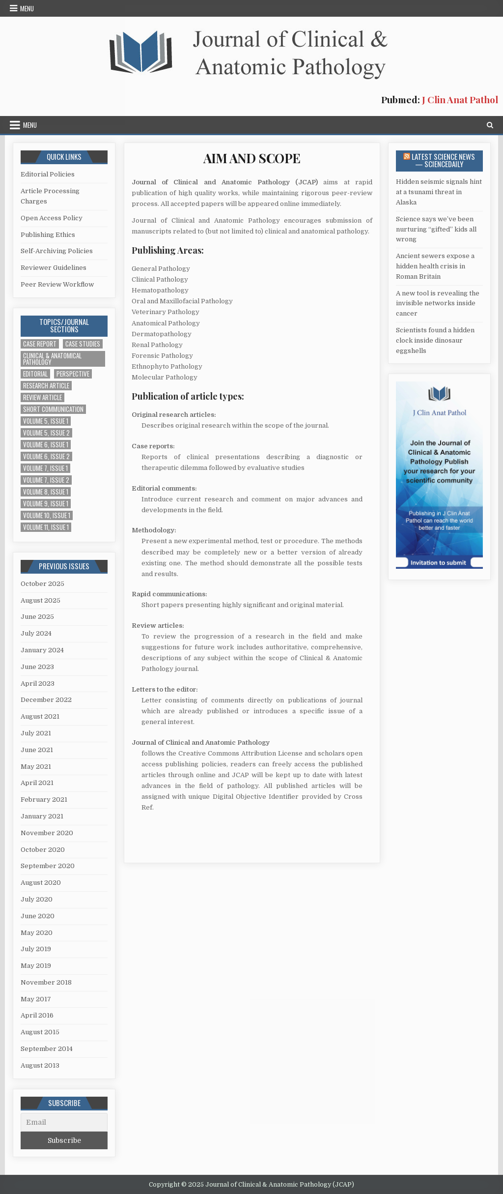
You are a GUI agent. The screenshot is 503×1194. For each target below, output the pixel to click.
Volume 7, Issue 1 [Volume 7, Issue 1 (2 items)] (45, 468)
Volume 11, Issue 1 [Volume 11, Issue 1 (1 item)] (46, 527)
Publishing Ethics (48, 234)
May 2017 (36, 999)
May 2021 (36, 766)
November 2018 (46, 982)
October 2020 (43, 849)
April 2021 (37, 782)
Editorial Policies (48, 174)
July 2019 (36, 949)
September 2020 (48, 866)
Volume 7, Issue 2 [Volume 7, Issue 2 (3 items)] (46, 480)
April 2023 (38, 683)
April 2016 (37, 1015)
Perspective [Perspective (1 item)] (72, 374)
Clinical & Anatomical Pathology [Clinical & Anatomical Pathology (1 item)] (52, 359)
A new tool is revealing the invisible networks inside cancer (437, 304)
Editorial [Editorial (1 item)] (35, 374)
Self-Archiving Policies (57, 251)
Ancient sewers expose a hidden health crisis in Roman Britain (435, 266)
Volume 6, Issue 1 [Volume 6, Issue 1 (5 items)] (45, 444)
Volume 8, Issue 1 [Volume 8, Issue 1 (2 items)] (45, 491)
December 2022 (46, 699)
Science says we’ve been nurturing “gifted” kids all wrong (436, 229)
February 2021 (44, 799)
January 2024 (42, 650)
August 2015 (40, 1032)
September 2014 (47, 1048)
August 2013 (40, 1065)
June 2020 (38, 916)
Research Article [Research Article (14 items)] (46, 385)
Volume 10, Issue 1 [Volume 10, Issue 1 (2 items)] (46, 515)
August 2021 (40, 716)
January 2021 (42, 816)
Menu (27, 8)
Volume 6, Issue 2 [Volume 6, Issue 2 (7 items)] (46, 456)
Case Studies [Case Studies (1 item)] (82, 344)
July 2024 (36, 633)
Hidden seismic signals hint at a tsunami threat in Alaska (439, 192)
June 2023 (37, 666)
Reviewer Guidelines (53, 267)
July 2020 (37, 899)
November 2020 (47, 833)
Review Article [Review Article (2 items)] (42, 397)
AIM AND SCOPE (252, 158)
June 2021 (37, 750)
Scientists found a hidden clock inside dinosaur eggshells (435, 340)
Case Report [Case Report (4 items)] (39, 344)
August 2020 (41, 882)
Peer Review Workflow (57, 284)
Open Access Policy (52, 218)
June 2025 (37, 616)
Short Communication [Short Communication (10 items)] (53, 409)
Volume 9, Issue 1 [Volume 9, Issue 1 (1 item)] (45, 503)
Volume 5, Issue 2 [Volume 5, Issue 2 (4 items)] (46, 432)
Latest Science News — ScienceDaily (443, 160)
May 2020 (37, 932)
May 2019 (36, 965)
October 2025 (42, 583)
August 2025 (40, 600)
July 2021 (36, 733)
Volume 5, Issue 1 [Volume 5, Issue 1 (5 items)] (45, 421)
